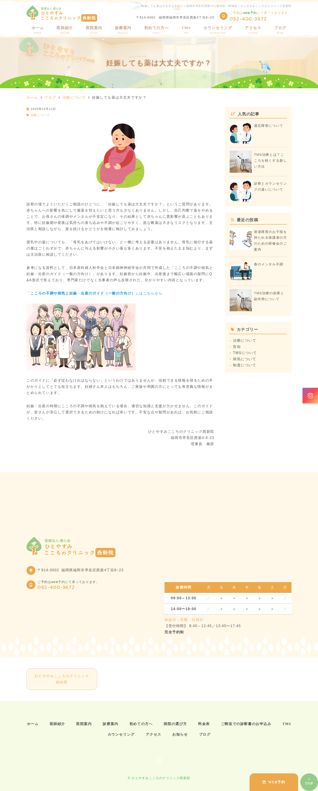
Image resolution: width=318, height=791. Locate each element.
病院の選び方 (175, 724)
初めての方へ (156, 30)
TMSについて (245, 353)
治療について (40, 115)
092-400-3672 (56, 587)
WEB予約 (274, 782)
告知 (237, 347)
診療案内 (123, 30)
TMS (186, 30)
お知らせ (180, 734)
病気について (244, 359)
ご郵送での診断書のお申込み (246, 724)
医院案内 (94, 30)
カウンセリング (217, 30)
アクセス (253, 30)
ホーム (38, 30)
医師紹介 (65, 30)
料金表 (204, 724)
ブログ (280, 30)
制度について (244, 365)
